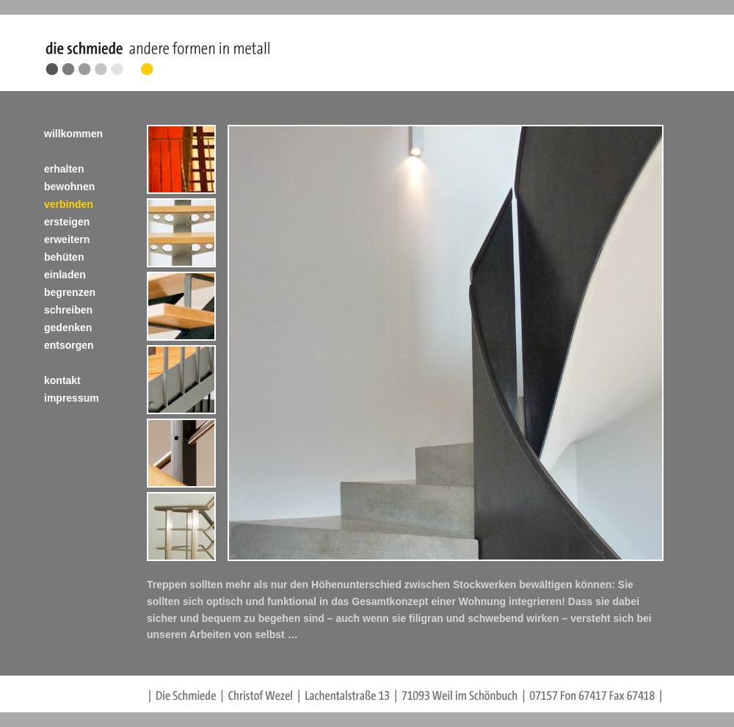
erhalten (64, 169)
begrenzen (69, 292)
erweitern (67, 239)
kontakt (62, 380)
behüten (64, 257)
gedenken (68, 327)
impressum (71, 398)
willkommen (73, 134)
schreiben (68, 310)
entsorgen (69, 345)
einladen (65, 275)
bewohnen (69, 186)
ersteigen (67, 222)
